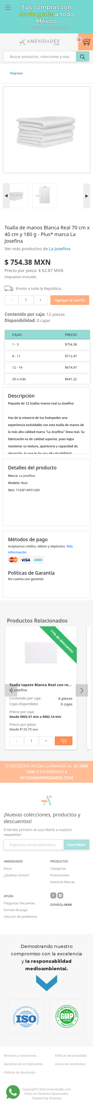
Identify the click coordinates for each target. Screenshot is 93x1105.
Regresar (16, 73)
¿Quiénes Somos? (16, 875)
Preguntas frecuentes (19, 903)
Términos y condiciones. (20, 1055)
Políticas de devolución (19, 1072)
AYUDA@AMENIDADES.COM (46, 778)
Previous (11, 690)
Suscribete (76, 844)
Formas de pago (16, 910)
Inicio (8, 868)
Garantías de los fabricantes (23, 1064)
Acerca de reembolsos (70, 1064)
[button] (85, 41)
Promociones (59, 875)
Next (82, 690)
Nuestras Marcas (62, 882)
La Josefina (59, 248)
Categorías (58, 868)
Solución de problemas (20, 916)
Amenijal (55, 1098)
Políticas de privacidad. (71, 1055)
